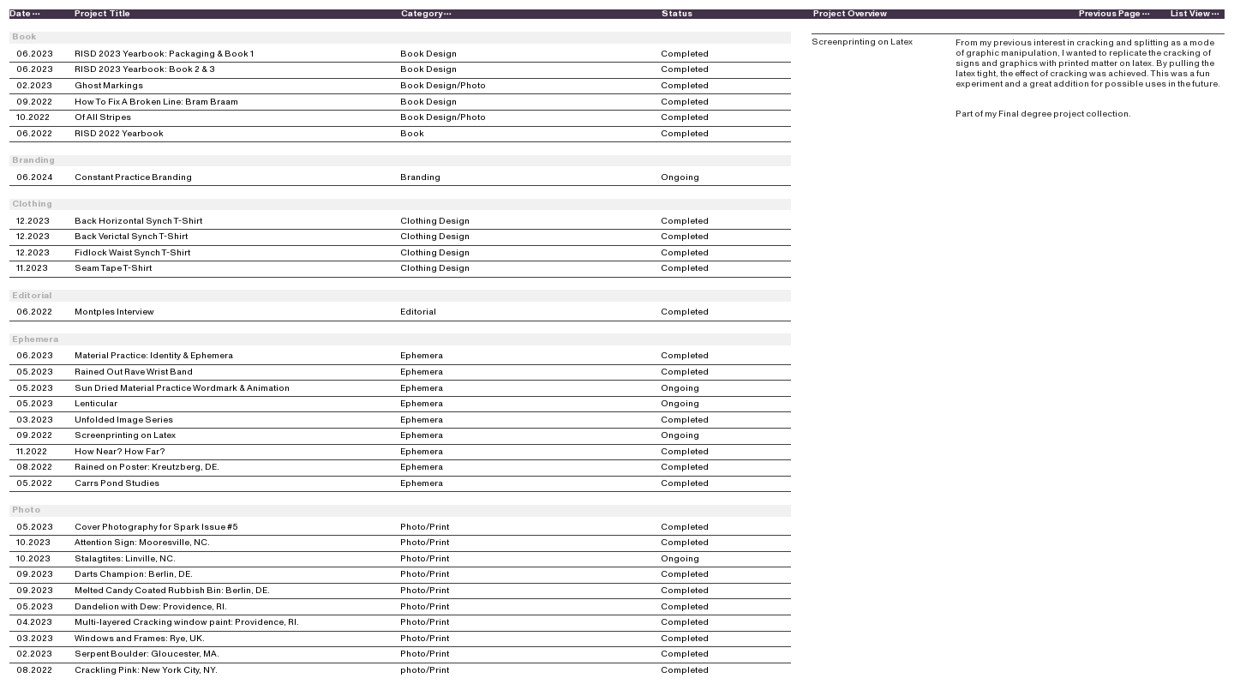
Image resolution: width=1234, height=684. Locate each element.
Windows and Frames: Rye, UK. (140, 639)
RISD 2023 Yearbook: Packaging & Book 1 (164, 54)
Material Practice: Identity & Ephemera (154, 356)
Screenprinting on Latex (125, 436)
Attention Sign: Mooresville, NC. (142, 543)
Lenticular (96, 404)
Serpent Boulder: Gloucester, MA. (147, 654)
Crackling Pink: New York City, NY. (146, 671)
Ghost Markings (109, 86)
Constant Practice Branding (133, 178)
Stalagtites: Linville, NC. (125, 559)
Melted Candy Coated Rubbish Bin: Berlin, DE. (172, 591)
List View (1196, 14)
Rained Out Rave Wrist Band (134, 372)
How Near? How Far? (120, 452)
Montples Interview (114, 312)
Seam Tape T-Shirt (113, 269)
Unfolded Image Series (124, 420)
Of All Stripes (103, 118)
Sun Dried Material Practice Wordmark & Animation (182, 389)
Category (426, 14)
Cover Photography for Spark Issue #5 (156, 528)
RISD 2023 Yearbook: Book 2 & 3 (145, 70)
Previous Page (1115, 14)
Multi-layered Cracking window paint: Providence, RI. (187, 623)
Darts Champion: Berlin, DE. (134, 575)
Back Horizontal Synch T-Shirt (138, 222)
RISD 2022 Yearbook (119, 134)
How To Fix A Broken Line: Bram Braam (156, 102)
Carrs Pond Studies (117, 484)
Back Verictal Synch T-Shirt (131, 237)
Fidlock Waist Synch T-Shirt (132, 253)
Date (25, 14)
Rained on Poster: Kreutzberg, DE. (147, 468)
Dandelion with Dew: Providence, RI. (151, 607)
